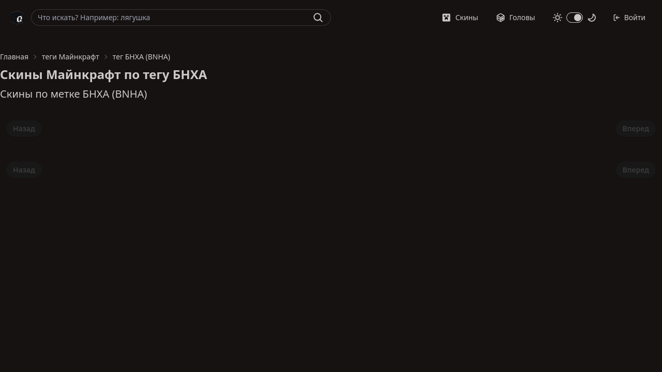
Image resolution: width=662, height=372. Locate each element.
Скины (460, 17)
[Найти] (318, 17)
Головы (515, 17)
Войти (629, 17)
